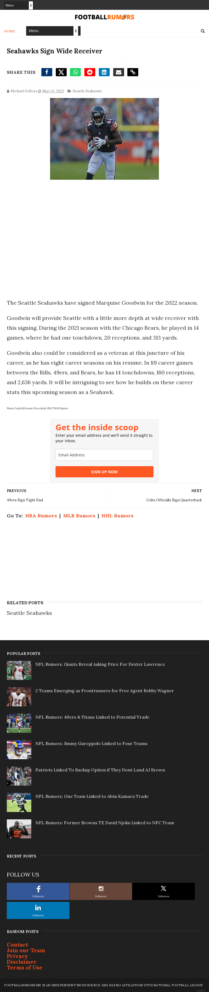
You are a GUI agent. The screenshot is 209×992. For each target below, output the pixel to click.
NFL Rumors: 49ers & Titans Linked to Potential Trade (92, 717)
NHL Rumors (117, 515)
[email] (104, 455)
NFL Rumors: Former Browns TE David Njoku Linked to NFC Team (104, 822)
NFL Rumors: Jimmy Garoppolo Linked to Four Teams (91, 743)
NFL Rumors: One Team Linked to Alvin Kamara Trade (92, 796)
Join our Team (26, 950)
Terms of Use (24, 967)
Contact (17, 944)
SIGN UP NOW (104, 471)
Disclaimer (22, 961)
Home (9, 31)
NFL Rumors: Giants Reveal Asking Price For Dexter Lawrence (100, 664)
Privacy (17, 956)
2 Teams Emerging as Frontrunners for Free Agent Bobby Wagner (104, 690)
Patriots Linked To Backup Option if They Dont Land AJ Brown (100, 770)
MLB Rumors (79, 515)
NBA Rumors (41, 515)
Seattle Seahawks (87, 91)
